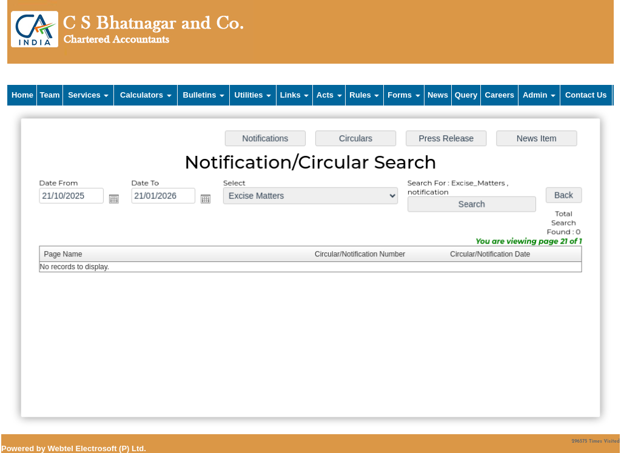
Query (466, 94)
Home (22, 94)
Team (50, 94)
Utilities (253, 94)
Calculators (145, 94)
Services (88, 94)
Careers (499, 94)
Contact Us (586, 94)
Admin (539, 94)
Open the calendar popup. (116, 200)
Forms (404, 94)
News (438, 94)
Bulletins (204, 94)
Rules (364, 94)
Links (294, 94)
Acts (329, 94)
